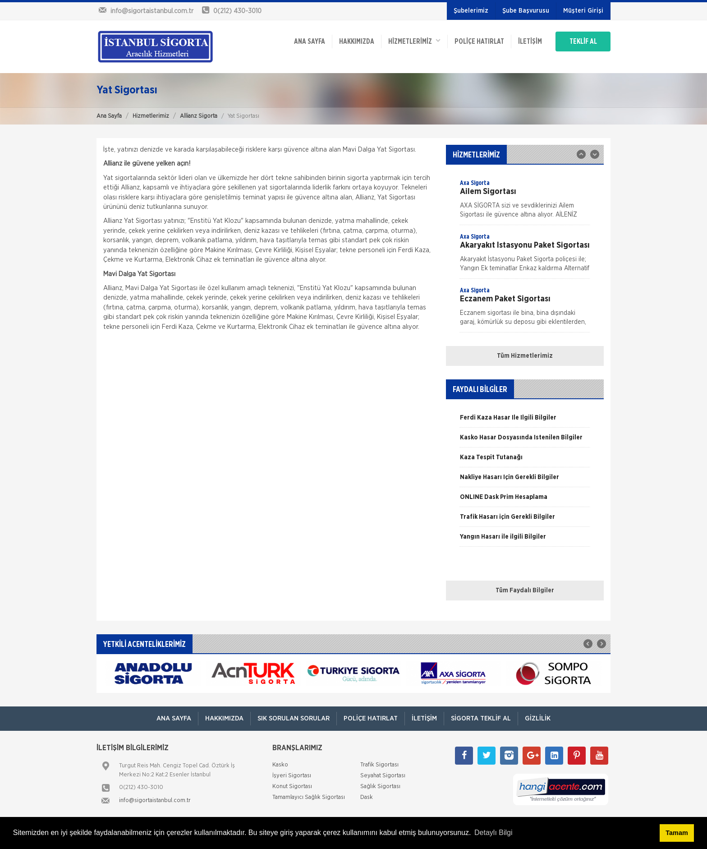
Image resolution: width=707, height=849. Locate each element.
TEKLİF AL (583, 41)
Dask (366, 797)
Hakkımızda (356, 41)
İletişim (530, 41)
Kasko (280, 765)
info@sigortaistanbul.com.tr (155, 800)
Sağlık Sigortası (380, 786)
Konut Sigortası (292, 786)
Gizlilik (538, 718)
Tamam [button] (677, 832)
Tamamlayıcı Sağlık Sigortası (308, 797)
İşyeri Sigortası (291, 776)
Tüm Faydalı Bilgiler (525, 590)
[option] (524, 201)
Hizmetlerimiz (151, 116)
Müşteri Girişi (583, 11)
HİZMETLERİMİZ (414, 41)
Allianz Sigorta (198, 116)
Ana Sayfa (109, 116)
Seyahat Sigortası (382, 776)
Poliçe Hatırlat (479, 41)
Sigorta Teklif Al (481, 718)
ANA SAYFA (309, 41)
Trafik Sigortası (379, 765)
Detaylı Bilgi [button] (493, 832)
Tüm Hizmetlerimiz (525, 356)
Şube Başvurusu (525, 11)
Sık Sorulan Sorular (293, 718)
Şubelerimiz (471, 11)
